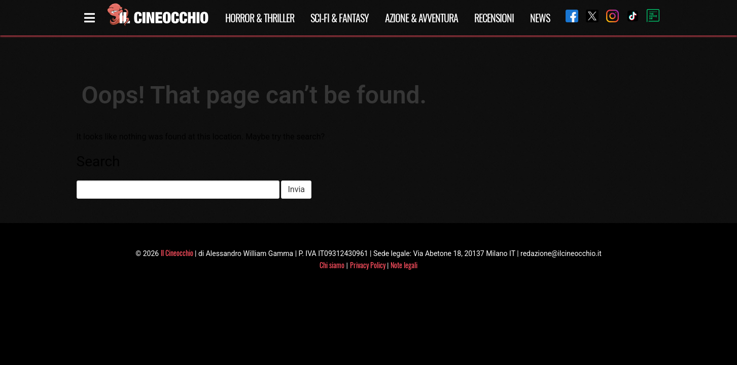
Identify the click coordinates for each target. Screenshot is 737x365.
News (540, 17)
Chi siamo (332, 265)
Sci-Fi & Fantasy (339, 17)
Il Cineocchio (177, 252)
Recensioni (494, 17)
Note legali (404, 265)
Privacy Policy (367, 265)
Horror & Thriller (259, 17)
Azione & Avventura (421, 17)
